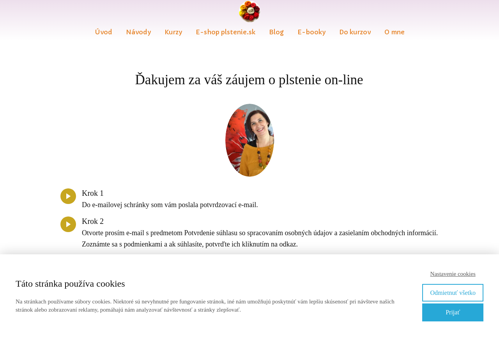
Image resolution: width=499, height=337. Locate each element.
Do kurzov (355, 32)
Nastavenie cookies (453, 274)
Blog (276, 32)
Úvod (103, 32)
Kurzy (173, 32)
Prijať (453, 312)
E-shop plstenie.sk (225, 32)
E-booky (311, 32)
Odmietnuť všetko (453, 292)
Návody (138, 32)
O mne (394, 32)
